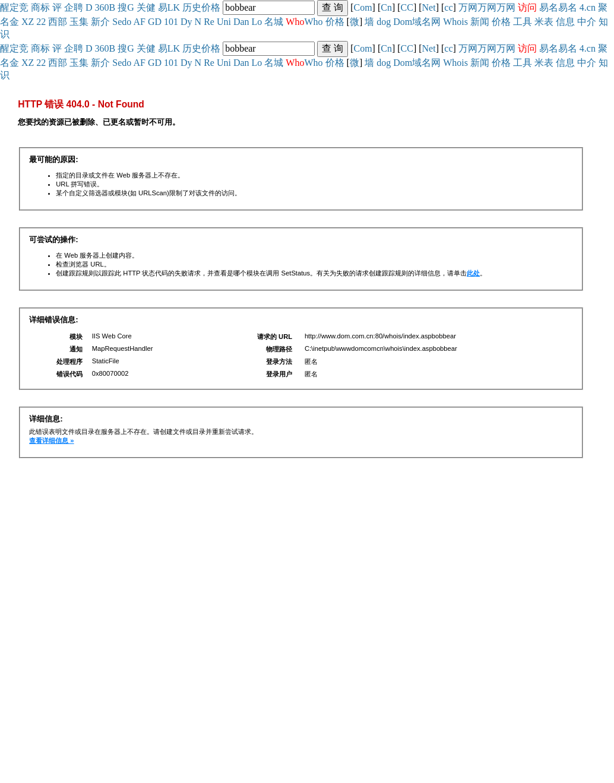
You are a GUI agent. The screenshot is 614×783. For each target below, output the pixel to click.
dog (383, 22)
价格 (210, 7)
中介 (586, 22)
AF (139, 22)
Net (429, 7)
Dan (241, 22)
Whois (455, 22)
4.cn (588, 7)
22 (41, 22)
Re (209, 22)
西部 (57, 22)
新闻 (479, 22)
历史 (191, 7)
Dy (186, 22)
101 (171, 22)
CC (407, 7)
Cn (386, 7)
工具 (522, 22)
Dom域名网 (417, 22)
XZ (27, 22)
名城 (273, 22)
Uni (224, 22)
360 (102, 7)
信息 (565, 22)
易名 (548, 7)
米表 (543, 22)
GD (155, 22)
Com (362, 7)
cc (448, 7)
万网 (467, 7)
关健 (146, 7)
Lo (257, 22)
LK (173, 7)
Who (313, 22)
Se (117, 22)
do (126, 22)
